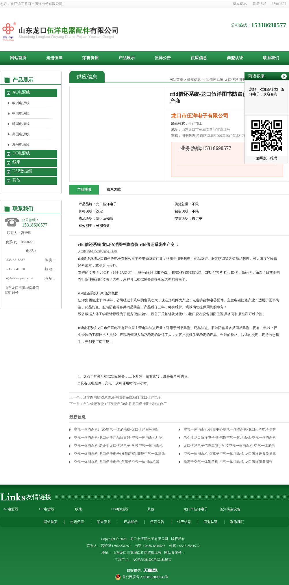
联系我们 (279, 3)
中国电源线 (20, 113)
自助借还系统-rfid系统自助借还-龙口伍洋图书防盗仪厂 (125, 404)
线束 (16, 162)
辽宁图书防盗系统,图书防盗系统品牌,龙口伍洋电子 (122, 397)
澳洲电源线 (20, 145)
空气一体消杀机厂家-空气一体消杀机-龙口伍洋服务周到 (116, 429)
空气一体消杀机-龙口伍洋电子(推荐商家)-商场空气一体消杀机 (119, 455)
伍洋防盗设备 (230, 509)
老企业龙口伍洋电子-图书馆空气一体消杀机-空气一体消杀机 (230, 438)
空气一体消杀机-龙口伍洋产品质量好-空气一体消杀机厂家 (118, 438)
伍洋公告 (163, 58)
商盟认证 (235, 58)
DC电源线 (21, 153)
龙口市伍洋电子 (196, 509)
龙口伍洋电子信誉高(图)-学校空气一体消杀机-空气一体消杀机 (229, 447)
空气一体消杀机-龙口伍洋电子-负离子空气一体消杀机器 (116, 462)
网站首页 (18, 58)
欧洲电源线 (20, 103)
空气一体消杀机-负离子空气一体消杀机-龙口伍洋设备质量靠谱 (230, 455)
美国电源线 (20, 134)
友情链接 (38, 496)
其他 (16, 180)
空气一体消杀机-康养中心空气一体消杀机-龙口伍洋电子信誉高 (230, 430)
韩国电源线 (20, 124)
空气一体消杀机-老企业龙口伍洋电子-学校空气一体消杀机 (118, 446)
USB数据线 (22, 171)
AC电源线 (21, 92)
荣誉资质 (90, 58)
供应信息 (240, 3)
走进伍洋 (259, 3)
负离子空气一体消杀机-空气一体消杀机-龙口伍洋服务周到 (228, 462)
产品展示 (126, 58)
